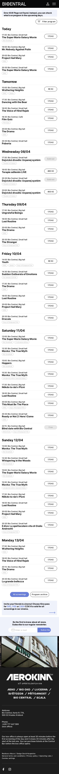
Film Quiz (6, 122)
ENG (4, 61)
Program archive (39, 594)
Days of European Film (10, 245)
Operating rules (45, 756)
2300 (22, 606)
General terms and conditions (13, 756)
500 (9, 606)
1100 (14, 606)
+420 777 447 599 (10, 724)
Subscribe (45, 630)
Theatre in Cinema (9, 163)
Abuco (12, 753)
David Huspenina (28, 753)
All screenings (19, 594)
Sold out (50, 159)
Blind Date (6, 432)
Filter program (46, 21)
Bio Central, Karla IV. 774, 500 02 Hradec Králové (13, 714)
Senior (12, 93)
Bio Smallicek (7, 40)
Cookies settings (8, 758)
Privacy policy (32, 756)
